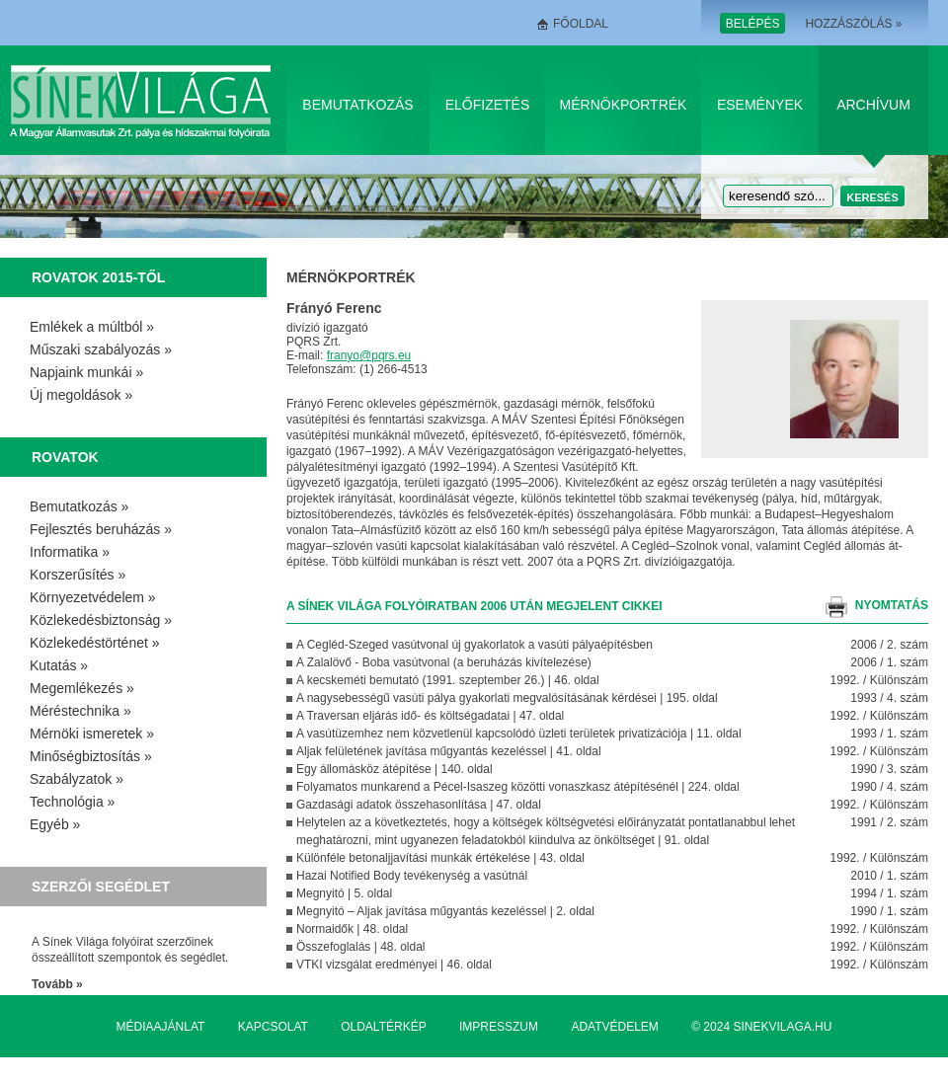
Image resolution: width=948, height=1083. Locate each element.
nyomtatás (891, 605)
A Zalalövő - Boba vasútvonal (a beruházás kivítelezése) (444, 662)
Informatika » (70, 552)
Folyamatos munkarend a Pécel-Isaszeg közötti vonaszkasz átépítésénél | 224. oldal (518, 787)
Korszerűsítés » (77, 574)
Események (760, 105)
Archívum (873, 105)
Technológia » (72, 802)
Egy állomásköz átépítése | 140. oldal (394, 769)
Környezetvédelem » (93, 597)
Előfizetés (487, 105)
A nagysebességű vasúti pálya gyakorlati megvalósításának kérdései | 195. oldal (507, 698)
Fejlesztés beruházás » (101, 529)
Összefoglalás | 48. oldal (361, 947)
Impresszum (498, 1027)
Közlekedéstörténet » (95, 643)
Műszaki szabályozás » (101, 349)
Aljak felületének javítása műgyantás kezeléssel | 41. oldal (448, 751)
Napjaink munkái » (86, 372)
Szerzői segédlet (101, 886)
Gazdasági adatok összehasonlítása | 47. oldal (418, 805)
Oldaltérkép (383, 1027)
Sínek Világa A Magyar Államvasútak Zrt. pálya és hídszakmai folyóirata (143, 100)
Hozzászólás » (853, 24)
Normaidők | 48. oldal (352, 929)
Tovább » (57, 984)
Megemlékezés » (82, 688)
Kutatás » (59, 665)
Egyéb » (55, 824)
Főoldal (580, 24)
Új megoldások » (81, 395)
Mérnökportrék (623, 105)
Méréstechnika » (80, 711)
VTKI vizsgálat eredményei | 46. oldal (394, 964)
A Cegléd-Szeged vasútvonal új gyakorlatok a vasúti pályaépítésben (474, 645)
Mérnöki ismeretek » (92, 733)
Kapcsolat (273, 1027)
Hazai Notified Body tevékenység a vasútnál (411, 876)
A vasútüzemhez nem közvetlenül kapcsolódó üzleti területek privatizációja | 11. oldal (519, 733)
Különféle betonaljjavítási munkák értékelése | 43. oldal (440, 858)
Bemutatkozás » (79, 506)
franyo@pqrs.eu (369, 355)
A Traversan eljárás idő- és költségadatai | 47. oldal (430, 716)
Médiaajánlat (161, 1027)
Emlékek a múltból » (92, 327)
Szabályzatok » (76, 779)
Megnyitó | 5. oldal (344, 893)
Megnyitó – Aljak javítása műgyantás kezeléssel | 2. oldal (445, 911)
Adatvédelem (614, 1027)
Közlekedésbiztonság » (101, 620)
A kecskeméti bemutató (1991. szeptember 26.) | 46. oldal (447, 680)
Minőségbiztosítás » (91, 756)
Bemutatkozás (357, 105)
